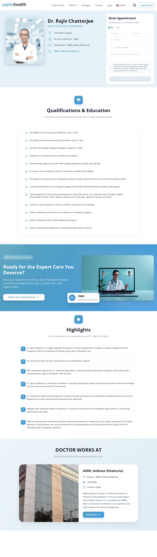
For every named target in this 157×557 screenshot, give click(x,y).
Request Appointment (130, 80)
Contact (99, 5)
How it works (58, 5)
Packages (86, 5)
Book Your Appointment (23, 305)
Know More (94, 527)
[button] (123, 5)
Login (109, 5)
